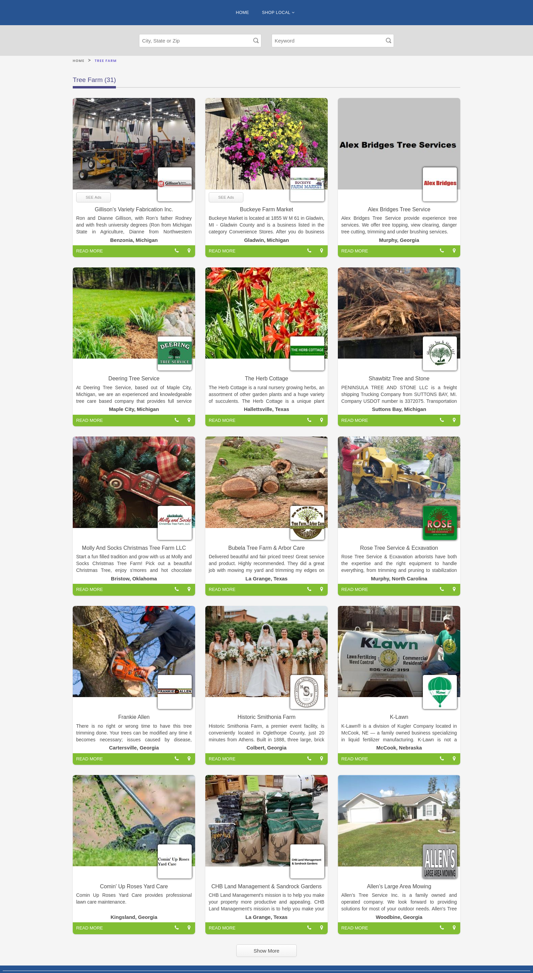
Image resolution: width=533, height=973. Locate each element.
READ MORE (89, 250)
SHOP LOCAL (278, 12)
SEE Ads (93, 197)
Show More (266, 951)
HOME (242, 12)
